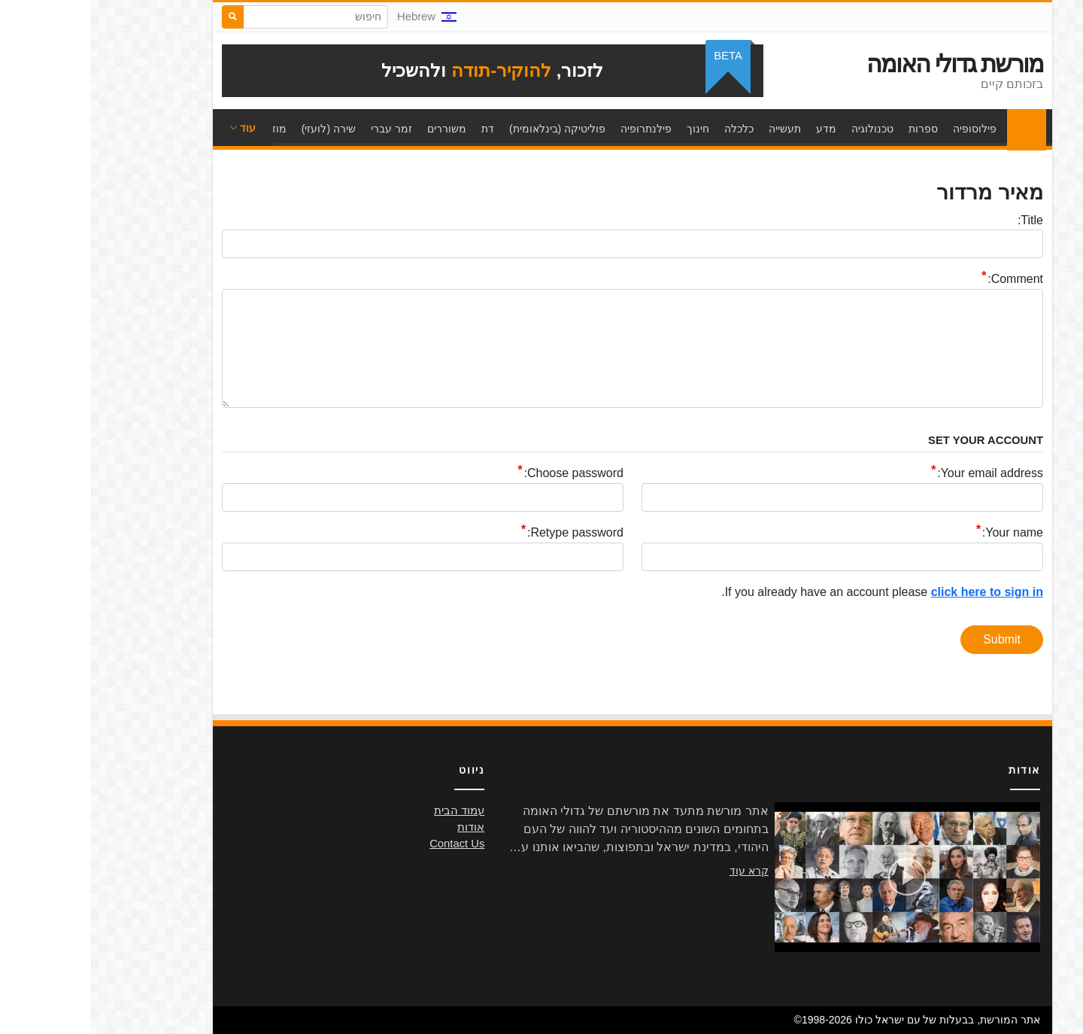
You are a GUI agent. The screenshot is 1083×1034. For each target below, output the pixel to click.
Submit (911, 639)
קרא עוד (658, 871)
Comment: (924, 279)
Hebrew (336, 17)
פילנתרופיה (555, 129)
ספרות (832, 129)
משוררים (355, 129)
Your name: (921, 533)
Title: (939, 220)
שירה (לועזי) (238, 129)
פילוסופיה (884, 129)
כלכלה (648, 129)
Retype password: (484, 533)
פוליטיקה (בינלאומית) (466, 129)
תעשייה (694, 129)
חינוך (607, 129)
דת (396, 129)
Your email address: (899, 473)
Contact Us (365, 844)
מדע (735, 129)
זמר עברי (300, 129)
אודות (379, 827)
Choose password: (482, 473)
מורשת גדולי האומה (863, 64)
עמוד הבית (931, 128)
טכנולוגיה (781, 129)
